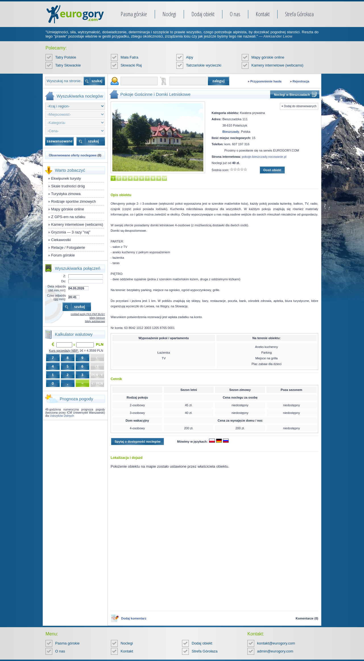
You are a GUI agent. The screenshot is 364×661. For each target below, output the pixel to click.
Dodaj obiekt (202, 14)
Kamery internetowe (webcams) (277, 65)
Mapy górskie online (267, 57)
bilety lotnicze (97, 317)
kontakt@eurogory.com (276, 643)
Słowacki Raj (131, 65)
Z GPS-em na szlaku (68, 217)
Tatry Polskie (65, 57)
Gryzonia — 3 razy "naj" (70, 232)
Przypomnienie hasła (265, 81)
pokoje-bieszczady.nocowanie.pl (264, 156)
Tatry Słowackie (68, 65)
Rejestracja (301, 81)
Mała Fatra (129, 57)
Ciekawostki (61, 240)
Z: (64, 276)
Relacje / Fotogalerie (68, 247)
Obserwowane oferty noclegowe (73, 155)
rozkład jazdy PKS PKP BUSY (88, 314)
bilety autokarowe (95, 321)
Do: (63, 281)
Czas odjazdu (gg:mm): (56, 297)
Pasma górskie (134, 14)
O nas (235, 14)
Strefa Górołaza (299, 14)
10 (164, 178)
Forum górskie (63, 255)
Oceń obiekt (272, 170)
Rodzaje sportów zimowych (73, 201)
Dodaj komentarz (133, 618)
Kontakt (263, 14)
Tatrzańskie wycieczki (203, 65)
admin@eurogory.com (275, 651)
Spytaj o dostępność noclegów (137, 441)
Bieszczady (230, 131)
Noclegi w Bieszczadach (292, 94)
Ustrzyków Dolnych (62, 415)
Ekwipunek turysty (66, 178)
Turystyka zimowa (66, 194)
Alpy (189, 57)
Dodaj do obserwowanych (300, 106)
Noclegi (169, 14)
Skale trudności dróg (68, 186)
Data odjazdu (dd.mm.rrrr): (56, 288)
